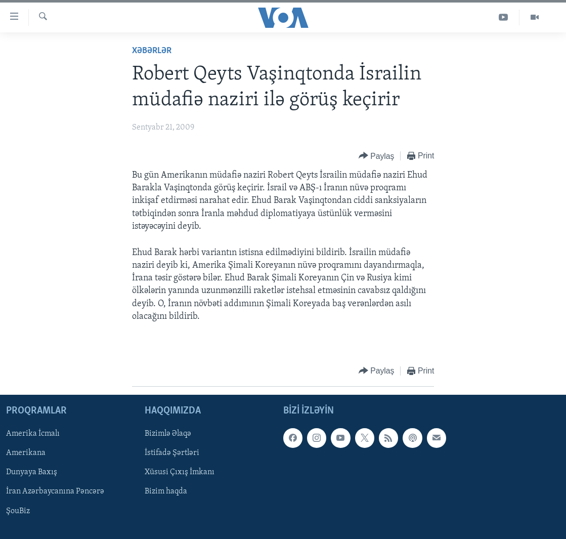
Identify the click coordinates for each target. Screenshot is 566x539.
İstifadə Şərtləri (172, 453)
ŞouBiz (18, 511)
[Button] (377, 156)
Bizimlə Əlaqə (168, 434)
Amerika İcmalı (33, 434)
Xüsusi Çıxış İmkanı (179, 473)
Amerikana (26, 453)
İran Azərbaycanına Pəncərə (55, 492)
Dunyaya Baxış (31, 473)
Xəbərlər (151, 51)
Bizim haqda (166, 492)
